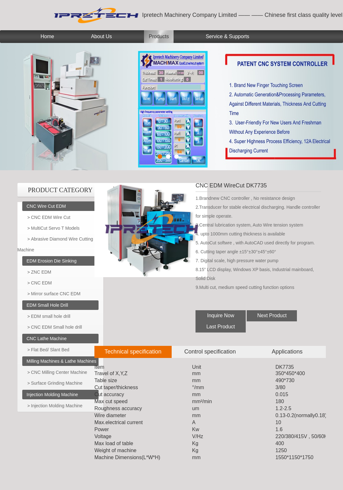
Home (47, 36)
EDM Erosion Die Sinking (52, 260)
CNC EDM (41, 282)
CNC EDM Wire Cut (51, 217)
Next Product (271, 315)
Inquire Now (220, 315)
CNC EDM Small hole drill (56, 327)
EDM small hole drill (51, 316)
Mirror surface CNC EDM (56, 293)
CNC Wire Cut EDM (46, 206)
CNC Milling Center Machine (59, 372)
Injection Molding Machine (52, 394)
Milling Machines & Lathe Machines (61, 361)
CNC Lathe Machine (47, 338)
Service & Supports (227, 36)
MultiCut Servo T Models (55, 228)
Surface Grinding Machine (57, 383)
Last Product (220, 326)
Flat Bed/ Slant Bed (50, 349)
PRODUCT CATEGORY (60, 189)
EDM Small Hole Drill (47, 305)
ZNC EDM (41, 272)
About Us (101, 36)
